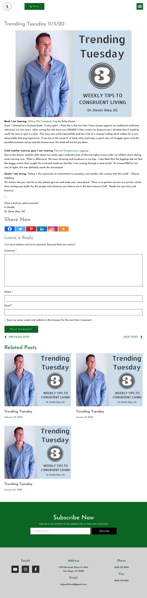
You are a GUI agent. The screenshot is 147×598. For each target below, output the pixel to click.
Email (8, 305)
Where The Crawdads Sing (42, 121)
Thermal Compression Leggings (71, 151)
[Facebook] (10, 228)
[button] (140, 6)
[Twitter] (20, 228)
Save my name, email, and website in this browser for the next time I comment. (49, 320)
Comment (10, 251)
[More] (63, 228)
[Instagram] (53, 228)
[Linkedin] (42, 228)
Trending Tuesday (18, 411)
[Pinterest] (31, 228)
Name (8, 292)
